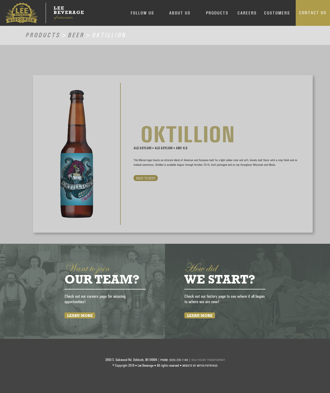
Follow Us (142, 12)
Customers (277, 12)
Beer (76, 34)
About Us (180, 12)
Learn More (80, 315)
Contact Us (312, 12)
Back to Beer (145, 178)
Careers (247, 12)
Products (217, 12)
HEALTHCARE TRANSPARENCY (208, 360)
